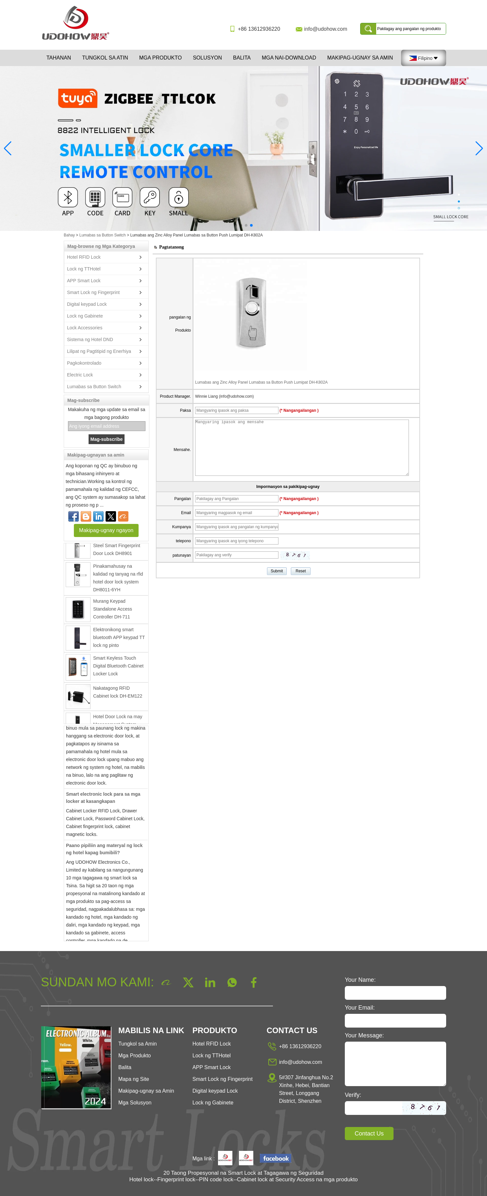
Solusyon (207, 58)
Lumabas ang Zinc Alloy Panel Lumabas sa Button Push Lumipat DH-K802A (261, 382)
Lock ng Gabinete (85, 316)
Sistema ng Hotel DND (90, 339)
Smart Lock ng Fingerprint (93, 292)
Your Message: (364, 1035)
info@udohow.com (325, 29)
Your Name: (360, 980)
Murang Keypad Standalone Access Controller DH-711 (112, 611)
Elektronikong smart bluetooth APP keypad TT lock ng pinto (119, 639)
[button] (235, 225)
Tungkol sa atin (105, 58)
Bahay (69, 235)
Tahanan (58, 58)
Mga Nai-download (289, 58)
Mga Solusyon (134, 1102)
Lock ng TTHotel (83, 268)
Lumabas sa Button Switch (102, 235)
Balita (242, 58)
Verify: (353, 1095)
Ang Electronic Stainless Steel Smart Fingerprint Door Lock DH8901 (118, 547)
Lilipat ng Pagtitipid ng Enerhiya (99, 351)
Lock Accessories (84, 327)
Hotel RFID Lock (84, 257)
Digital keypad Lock (87, 304)
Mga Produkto (160, 58)
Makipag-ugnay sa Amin (360, 58)
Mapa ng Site (133, 1079)
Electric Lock (80, 374)
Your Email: (360, 1007)
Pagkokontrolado (84, 363)
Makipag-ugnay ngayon (106, 530)
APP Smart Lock (83, 280)
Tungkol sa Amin (137, 1044)
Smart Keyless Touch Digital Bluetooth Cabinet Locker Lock (118, 668)
